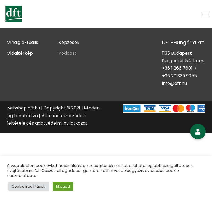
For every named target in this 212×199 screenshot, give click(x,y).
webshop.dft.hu (23, 108)
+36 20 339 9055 (179, 76)
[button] (198, 131)
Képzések (69, 42)
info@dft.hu (174, 83)
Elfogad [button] (63, 186)
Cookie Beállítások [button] (28, 186)
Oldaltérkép (20, 53)
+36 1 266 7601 (177, 68)
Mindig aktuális (22, 42)
